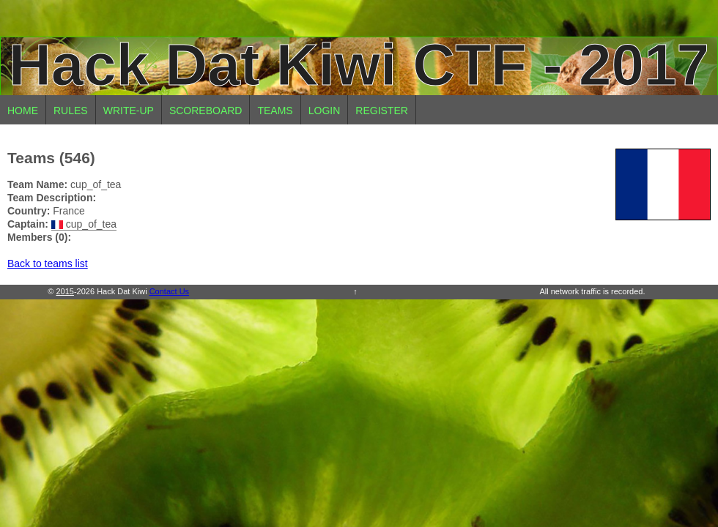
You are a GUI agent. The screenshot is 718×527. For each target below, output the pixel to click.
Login (324, 110)
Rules (70, 110)
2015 (64, 291)
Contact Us (169, 291)
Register (381, 110)
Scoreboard (206, 110)
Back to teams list (47, 263)
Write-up (128, 110)
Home (22, 110)
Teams (274, 110)
